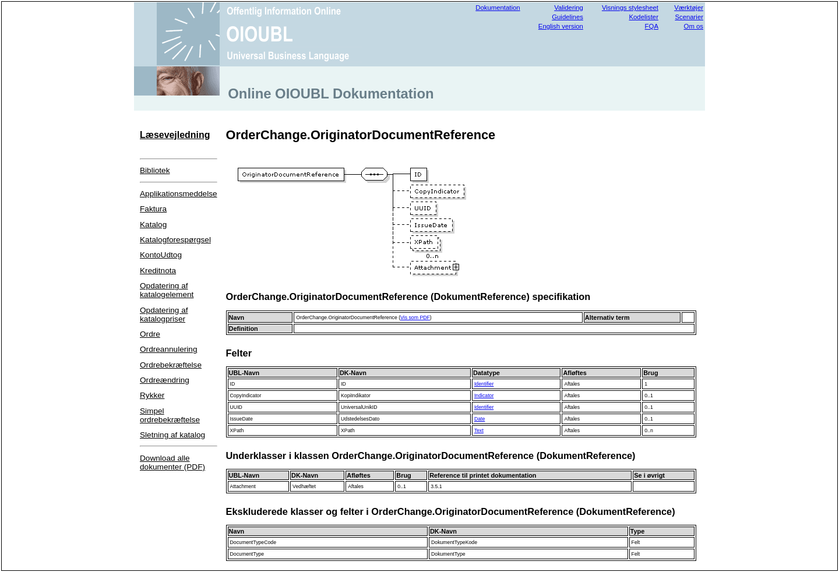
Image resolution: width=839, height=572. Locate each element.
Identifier (483, 384)
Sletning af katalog (172, 434)
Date (479, 419)
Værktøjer (688, 7)
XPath (237, 430)
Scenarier (689, 16)
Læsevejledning (175, 135)
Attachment (243, 486)
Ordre (150, 334)
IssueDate (241, 419)
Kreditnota (158, 270)
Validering (568, 7)
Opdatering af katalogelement (166, 290)
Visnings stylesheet (630, 7)
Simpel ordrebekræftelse (170, 415)
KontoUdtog (161, 254)
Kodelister (643, 16)
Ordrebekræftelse (171, 365)
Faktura (153, 208)
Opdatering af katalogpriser (164, 314)
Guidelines (567, 16)
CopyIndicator (246, 395)
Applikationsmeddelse (178, 193)
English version (560, 26)
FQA (651, 26)
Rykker (152, 395)
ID (232, 384)
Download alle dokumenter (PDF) (172, 462)
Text (479, 430)
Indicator (483, 395)
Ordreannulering (168, 349)
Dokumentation (497, 7)
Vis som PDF (415, 317)
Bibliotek (155, 170)
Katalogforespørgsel (175, 239)
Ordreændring (164, 380)
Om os (693, 26)
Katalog (153, 224)
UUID (236, 407)
